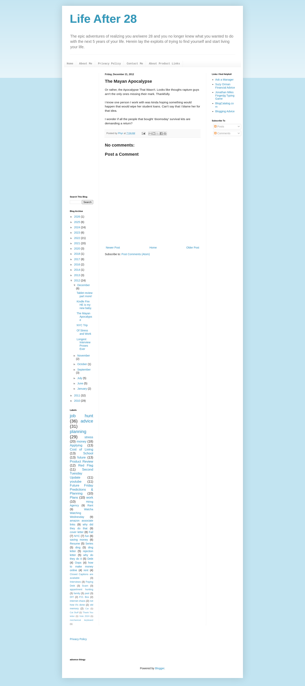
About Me (85, 63)
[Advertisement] (81, 131)
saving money (79, 539)
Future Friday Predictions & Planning (81, 489)
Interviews (75, 582)
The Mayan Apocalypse (84, 316)
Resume (75, 543)
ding (77, 547)
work (89, 497)
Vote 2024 (84, 616)
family (77, 593)
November (83, 355)
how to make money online (81, 566)
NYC (77, 536)
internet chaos (77, 601)
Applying (76, 445)
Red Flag (85, 465)
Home (70, 63)
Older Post (192, 247)
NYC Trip (82, 325)
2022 (77, 238)
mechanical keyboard (81, 620)
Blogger (159, 668)
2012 (77, 280)
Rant (90, 505)
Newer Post (113, 247)
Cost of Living (81, 449)
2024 (77, 227)
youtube (76, 481)
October (82, 364)
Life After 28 (103, 18)
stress (88, 437)
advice (87, 421)
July (80, 378)
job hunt (81, 415)
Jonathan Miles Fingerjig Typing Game (225, 95)
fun (87, 536)
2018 (77, 253)
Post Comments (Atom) (136, 254)
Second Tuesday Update (81, 473)
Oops (78, 562)
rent (86, 570)
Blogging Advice (225, 111)
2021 (77, 243)
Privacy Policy (109, 63)
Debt (90, 558)
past (87, 593)
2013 (77, 275)
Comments (222, 133)
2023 (77, 232)
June (80, 383)
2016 (77, 264)
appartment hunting (81, 589)
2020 (77, 248)
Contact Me (135, 63)
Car (87, 608)
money (81, 441)
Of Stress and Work (84, 332)
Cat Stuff (74, 612)
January (82, 388)
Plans (74, 497)
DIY (72, 597)
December (83, 285)
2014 (77, 269)
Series (89, 543)
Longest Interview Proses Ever (83, 344)
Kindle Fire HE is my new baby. (84, 305)
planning (78, 431)
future (81, 457)
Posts (219, 126)
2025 (77, 222)
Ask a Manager (224, 79)
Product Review (81, 461)
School (88, 453)
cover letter (76, 532)
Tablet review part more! (85, 294)
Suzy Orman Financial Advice (225, 86)
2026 (77, 216)
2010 (77, 400)
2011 (77, 395)
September (83, 369)
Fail (91, 532)
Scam (85, 585)
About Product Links (164, 63)
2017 (77, 259)
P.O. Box (84, 597)
